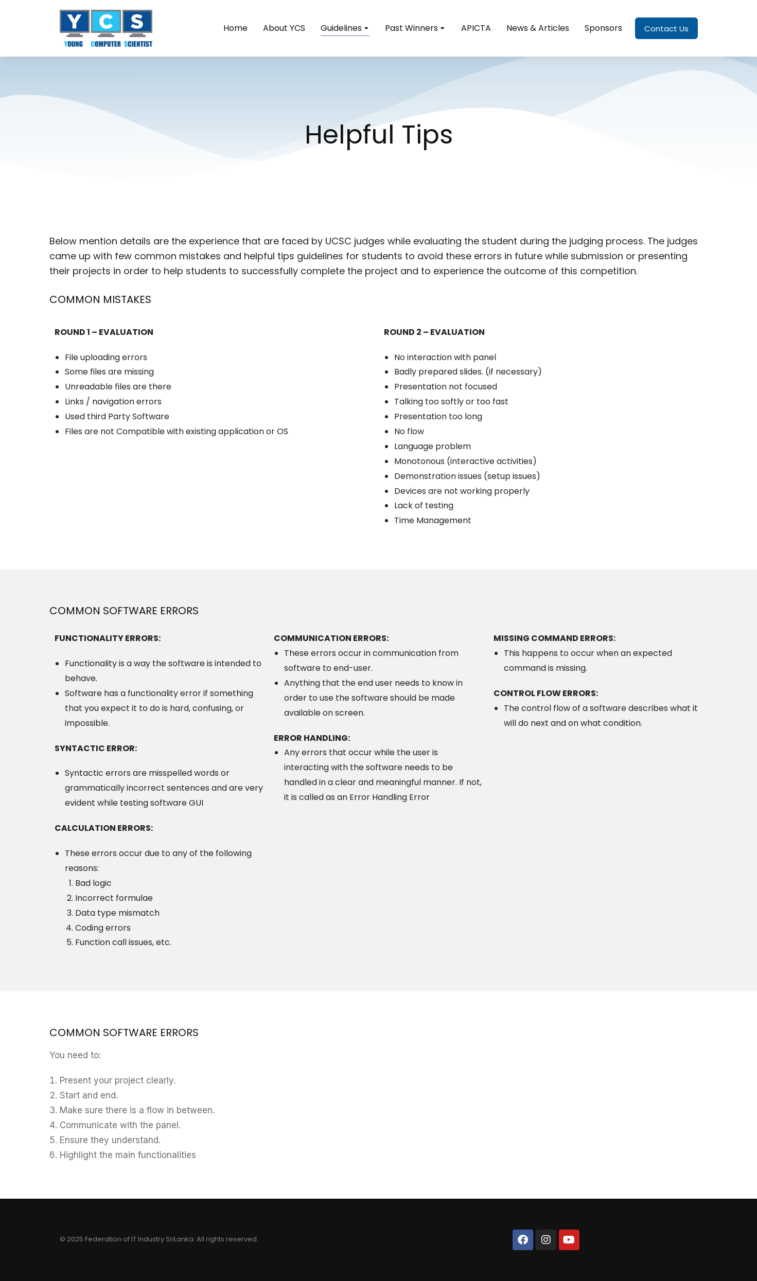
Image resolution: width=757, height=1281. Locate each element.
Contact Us (666, 28)
